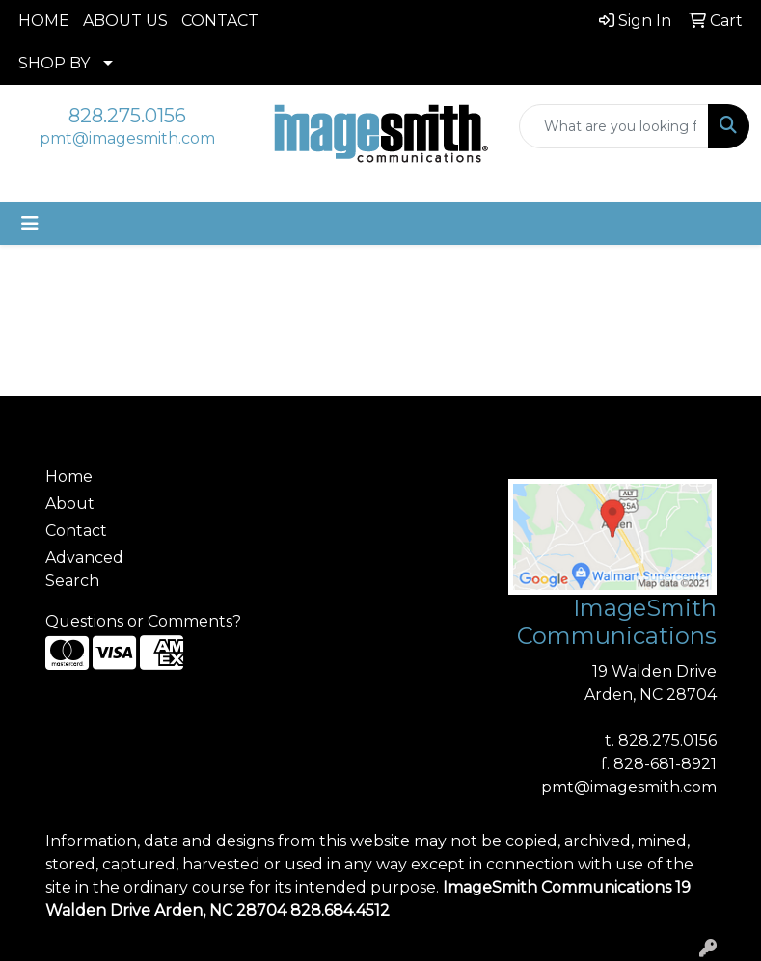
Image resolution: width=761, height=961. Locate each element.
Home (69, 476)
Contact (76, 530)
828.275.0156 (127, 115)
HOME (43, 21)
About (70, 503)
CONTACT (219, 21)
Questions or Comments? (143, 621)
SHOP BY (54, 63)
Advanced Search (84, 569)
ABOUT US (125, 21)
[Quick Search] (614, 126)
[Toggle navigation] (30, 223)
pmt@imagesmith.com (127, 138)
